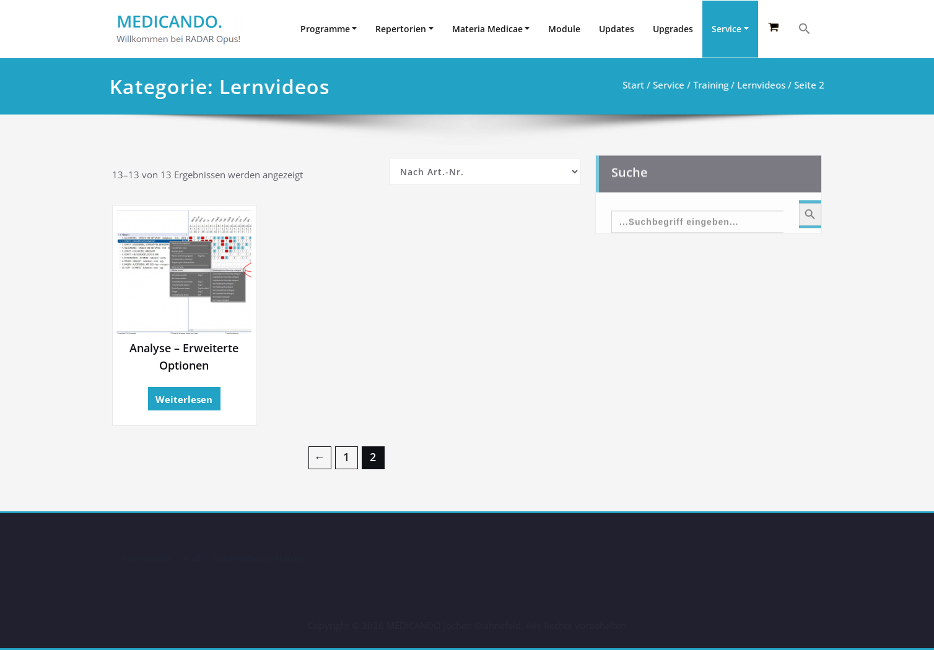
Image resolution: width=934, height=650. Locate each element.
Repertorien (400, 29)
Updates (616, 29)
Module (564, 29)
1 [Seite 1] (346, 457)
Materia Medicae (487, 29)
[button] (804, 28)
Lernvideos (760, 85)
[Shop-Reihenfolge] (485, 171)
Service (726, 29)
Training (709, 85)
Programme (325, 29)
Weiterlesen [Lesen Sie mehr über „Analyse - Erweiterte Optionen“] (183, 399)
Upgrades (673, 29)
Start (632, 85)
